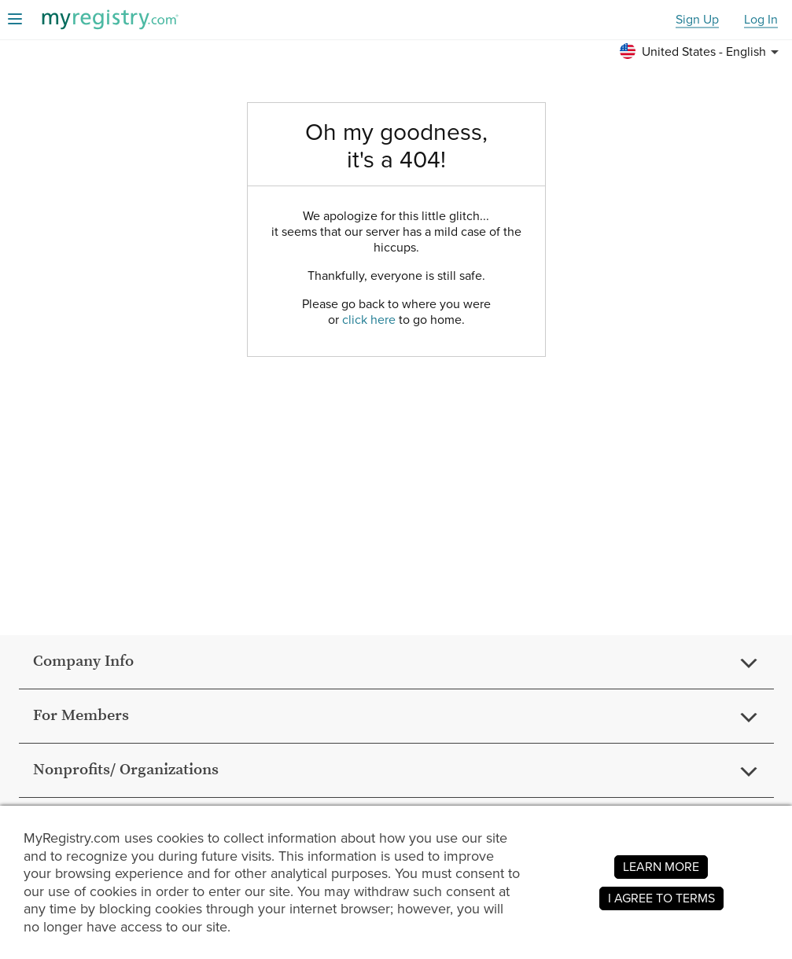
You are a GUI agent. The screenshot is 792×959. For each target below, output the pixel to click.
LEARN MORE (661, 867)
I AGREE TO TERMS (661, 898)
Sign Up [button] (697, 20)
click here (369, 319)
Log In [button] (761, 20)
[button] (701, 52)
